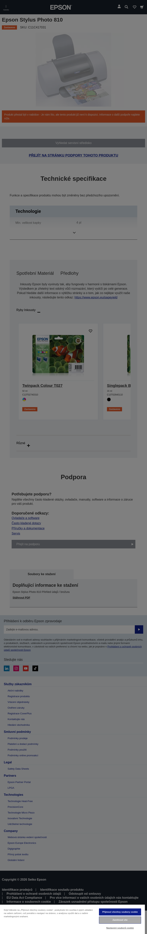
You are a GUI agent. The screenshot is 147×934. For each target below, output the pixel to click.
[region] (72, 919)
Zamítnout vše (120, 920)
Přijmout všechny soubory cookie (120, 912)
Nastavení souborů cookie (120, 928)
